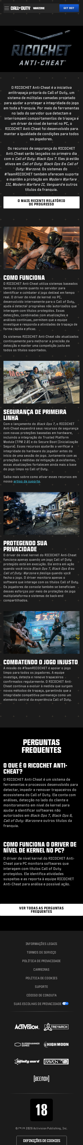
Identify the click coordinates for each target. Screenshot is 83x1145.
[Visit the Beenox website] (41, 1079)
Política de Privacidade (41, 961)
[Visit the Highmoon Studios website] (56, 1044)
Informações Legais (41, 943)
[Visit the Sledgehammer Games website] (27, 1044)
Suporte (41, 986)
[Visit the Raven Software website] (56, 1061)
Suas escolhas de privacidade (38, 1003)
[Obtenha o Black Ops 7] (69, 8)
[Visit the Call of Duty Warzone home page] (39, 8)
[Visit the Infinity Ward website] (27, 1061)
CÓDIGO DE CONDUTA (42, 995)
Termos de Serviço (41, 952)
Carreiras (41, 969)
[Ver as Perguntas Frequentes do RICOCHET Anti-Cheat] (41, 910)
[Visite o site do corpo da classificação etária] (41, 1110)
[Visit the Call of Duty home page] (20, 8)
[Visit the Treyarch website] (56, 1027)
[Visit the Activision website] (27, 1027)
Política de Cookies (42, 978)
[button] (6, 8)
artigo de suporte (27, 481)
